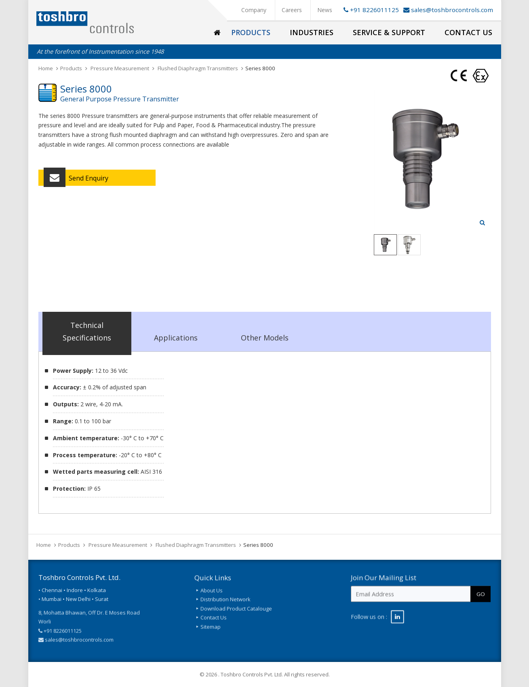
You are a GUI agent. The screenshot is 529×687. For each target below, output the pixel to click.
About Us (211, 596)
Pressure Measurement (120, 68)
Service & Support (389, 32)
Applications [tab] (176, 337)
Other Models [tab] (265, 337)
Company (253, 10)
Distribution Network (225, 605)
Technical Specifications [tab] (87, 331)
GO (480, 599)
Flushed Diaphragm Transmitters (198, 68)
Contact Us (468, 32)
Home (45, 68)
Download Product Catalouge (236, 614)
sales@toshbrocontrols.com (452, 10)
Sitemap (210, 632)
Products (250, 32)
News (324, 10)
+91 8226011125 (370, 10)
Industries (311, 32)
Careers (292, 10)
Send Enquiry (76, 179)
